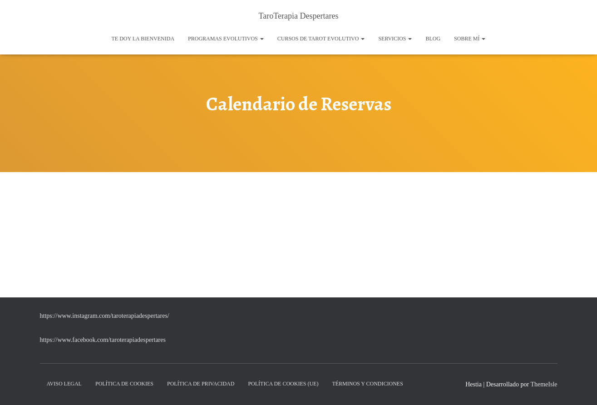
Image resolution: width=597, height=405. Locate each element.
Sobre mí (469, 38)
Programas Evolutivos (226, 38)
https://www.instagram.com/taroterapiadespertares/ (104, 315)
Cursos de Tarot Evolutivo (321, 38)
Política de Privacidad (200, 383)
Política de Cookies (124, 383)
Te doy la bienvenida (143, 38)
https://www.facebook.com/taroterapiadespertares (103, 339)
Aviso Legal (64, 383)
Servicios (395, 38)
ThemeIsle (543, 384)
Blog (432, 38)
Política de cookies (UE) (283, 383)
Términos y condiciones (367, 383)
